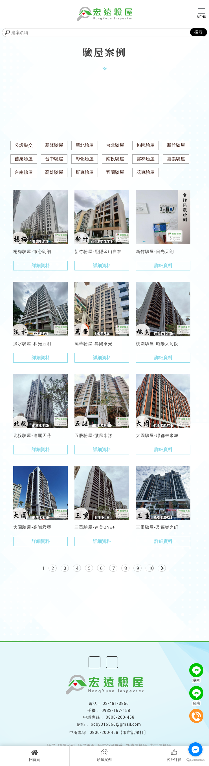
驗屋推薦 (86, 745)
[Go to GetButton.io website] (195, 760)
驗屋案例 (104, 755)
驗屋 (51, 745)
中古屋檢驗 (160, 745)
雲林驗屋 (146, 158)
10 (151, 568)
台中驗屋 (54, 158)
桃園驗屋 (146, 145)
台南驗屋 (24, 172)
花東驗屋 (146, 172)
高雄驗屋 (54, 172)
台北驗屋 (115, 145)
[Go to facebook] (195, 749)
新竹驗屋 (176, 145)
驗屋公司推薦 (110, 745)
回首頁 (34, 755)
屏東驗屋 (85, 172)
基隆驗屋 (54, 145)
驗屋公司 (66, 745)
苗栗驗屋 (24, 158)
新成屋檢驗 (136, 745)
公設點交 (24, 145)
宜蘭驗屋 (115, 172)
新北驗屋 (85, 145)
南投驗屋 (115, 158)
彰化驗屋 (85, 158)
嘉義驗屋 (176, 158)
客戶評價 (174, 755)
